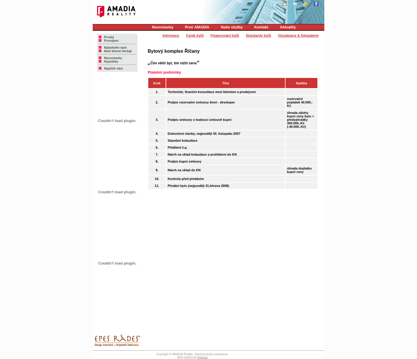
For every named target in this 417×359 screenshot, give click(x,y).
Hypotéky (108, 61)
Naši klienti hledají (115, 51)
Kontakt (261, 27)
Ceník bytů (195, 36)
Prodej (106, 37)
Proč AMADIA (197, 27)
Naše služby (232, 27)
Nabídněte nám (113, 47)
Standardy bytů (258, 36)
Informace (170, 36)
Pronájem (108, 40)
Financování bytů (225, 36)
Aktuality (288, 27)
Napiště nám (111, 68)
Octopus (202, 357)
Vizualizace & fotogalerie (298, 36)
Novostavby (162, 27)
